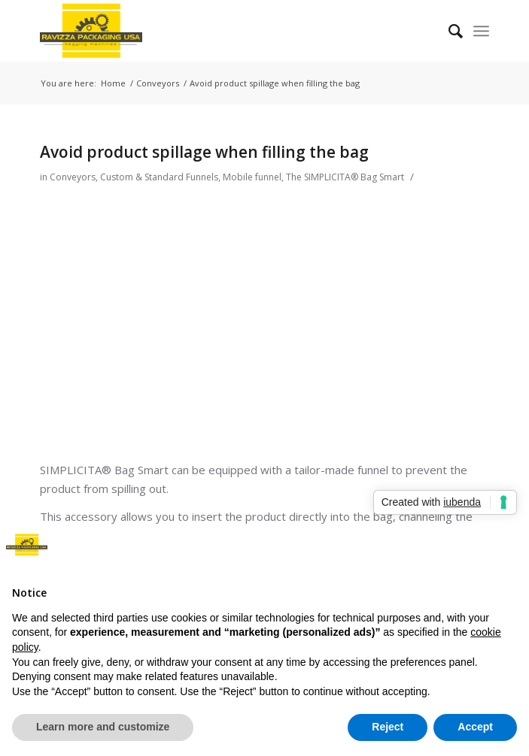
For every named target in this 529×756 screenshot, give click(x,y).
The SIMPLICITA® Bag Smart (345, 177)
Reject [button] (387, 727)
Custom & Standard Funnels (159, 177)
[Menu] (481, 31)
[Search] (448, 31)
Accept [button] (475, 727)
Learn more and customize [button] (102, 727)
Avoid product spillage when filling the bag (204, 151)
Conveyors (73, 177)
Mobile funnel (252, 177)
